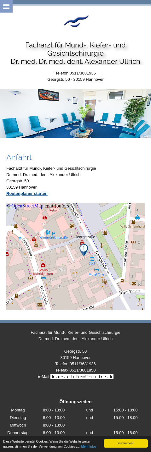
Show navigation (6, 6)
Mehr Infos (88, 447)
